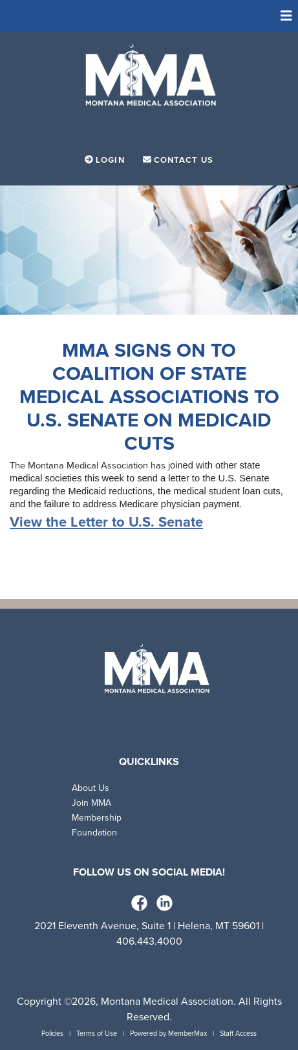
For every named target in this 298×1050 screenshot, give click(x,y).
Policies (52, 1033)
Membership (97, 817)
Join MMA (91, 802)
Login (106, 160)
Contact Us (178, 160)
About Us (90, 787)
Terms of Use (96, 1033)
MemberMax (187, 1033)
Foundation (94, 832)
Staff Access (238, 1033)
